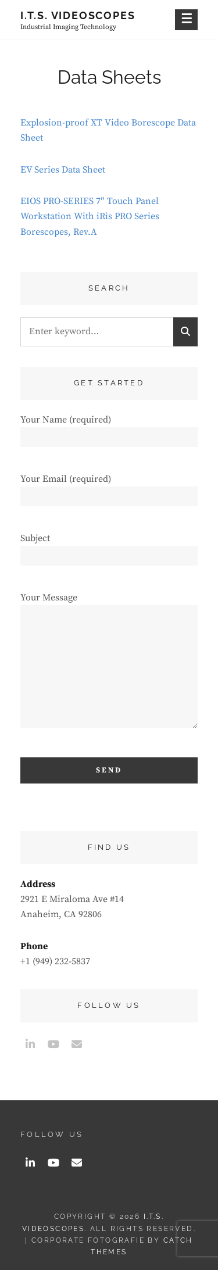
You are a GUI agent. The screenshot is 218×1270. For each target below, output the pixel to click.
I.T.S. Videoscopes (77, 15)
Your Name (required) (109, 428)
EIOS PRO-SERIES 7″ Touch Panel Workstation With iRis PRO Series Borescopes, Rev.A (89, 216)
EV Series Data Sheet (62, 170)
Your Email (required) (109, 487)
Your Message (109, 665)
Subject (109, 546)
